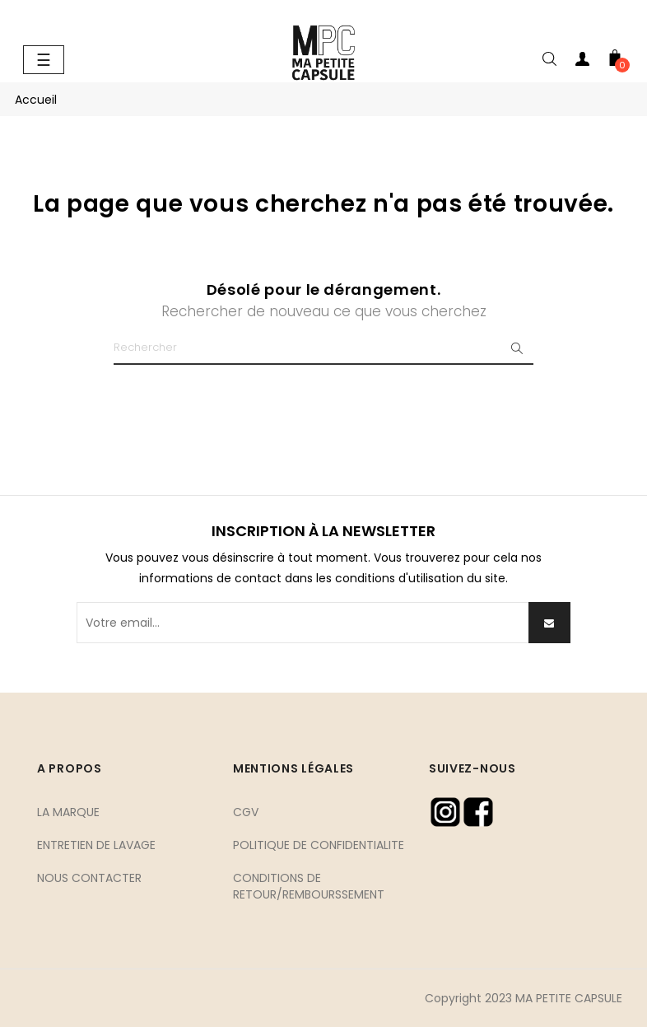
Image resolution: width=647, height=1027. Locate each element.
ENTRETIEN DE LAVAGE (96, 845)
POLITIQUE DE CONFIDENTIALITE (318, 845)
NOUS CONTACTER (89, 878)
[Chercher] (323, 348)
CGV (245, 812)
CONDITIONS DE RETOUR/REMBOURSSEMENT (308, 886)
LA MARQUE (68, 812)
